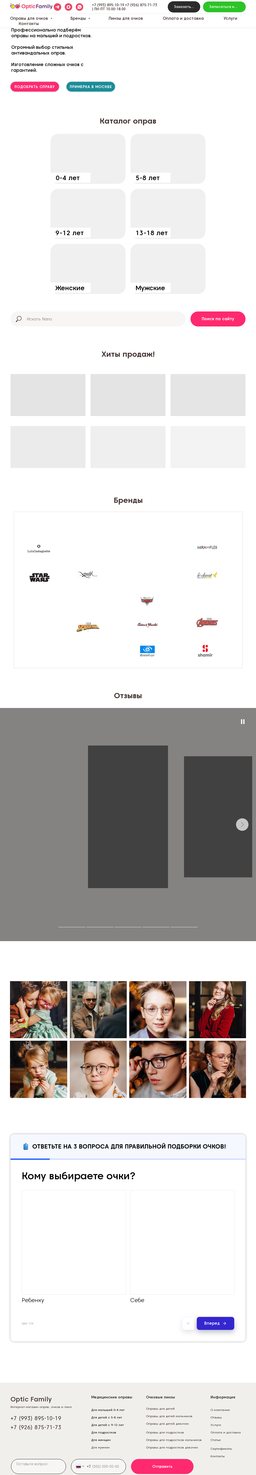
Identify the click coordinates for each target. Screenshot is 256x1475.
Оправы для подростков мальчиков (174, 1440)
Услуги (230, 18)
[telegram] (57, 7)
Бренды (78, 18)
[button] (184, 7)
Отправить (162, 1466)
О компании (220, 1410)
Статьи (215, 1440)
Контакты (29, 23)
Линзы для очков (125, 18)
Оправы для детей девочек (167, 1423)
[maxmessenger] (68, 7)
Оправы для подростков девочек (172, 1447)
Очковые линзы (160, 1397)
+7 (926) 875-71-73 (141, 5)
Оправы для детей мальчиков (169, 1416)
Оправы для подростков (165, 1432)
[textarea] (38, 1466)
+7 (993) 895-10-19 (108, 5)
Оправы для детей (160, 1408)
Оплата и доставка (183, 18)
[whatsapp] (79, 7)
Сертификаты (221, 1448)
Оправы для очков (29, 18)
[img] (88, 159)
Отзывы (216, 1417)
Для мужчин (100, 1447)
